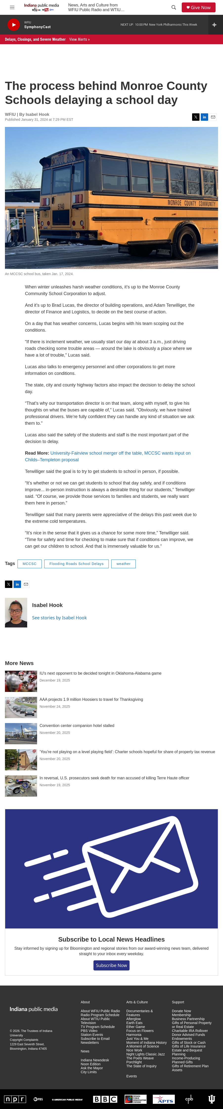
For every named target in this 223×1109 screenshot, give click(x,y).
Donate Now (181, 1011)
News (85, 1051)
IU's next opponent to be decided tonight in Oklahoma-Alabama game (100, 673)
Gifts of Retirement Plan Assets (190, 1068)
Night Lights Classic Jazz (145, 1054)
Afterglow (133, 1019)
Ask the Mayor (92, 1068)
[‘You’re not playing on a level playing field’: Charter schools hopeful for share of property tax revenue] (21, 759)
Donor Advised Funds (188, 1035)
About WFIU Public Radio (100, 1011)
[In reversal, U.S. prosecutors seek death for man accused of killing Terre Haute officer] (21, 786)
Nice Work (134, 1050)
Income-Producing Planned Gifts (186, 1060)
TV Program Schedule (98, 1027)
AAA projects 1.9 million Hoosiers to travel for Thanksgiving (91, 699)
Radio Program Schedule (100, 1015)
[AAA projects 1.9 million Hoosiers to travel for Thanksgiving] (21, 707)
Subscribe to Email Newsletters (95, 1041)
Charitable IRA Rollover (190, 1031)
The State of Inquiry (141, 1066)
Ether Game (135, 1027)
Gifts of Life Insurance (189, 1046)
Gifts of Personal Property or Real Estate (192, 1025)
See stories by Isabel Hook (59, 618)
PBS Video (89, 1031)
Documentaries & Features (139, 1013)
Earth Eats (134, 1023)
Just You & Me (137, 1039)
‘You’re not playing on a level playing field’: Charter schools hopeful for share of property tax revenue (127, 752)
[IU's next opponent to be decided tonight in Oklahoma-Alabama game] (21, 681)
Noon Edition (91, 1064)
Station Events (92, 1035)
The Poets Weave (140, 1058)
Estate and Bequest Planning (187, 1052)
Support (178, 1002)
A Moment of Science (142, 1046)
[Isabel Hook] (16, 612)
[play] (14, 25)
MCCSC (30, 564)
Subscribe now (111, 965)
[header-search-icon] (173, 7)
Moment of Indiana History (146, 1043)
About (85, 1002)
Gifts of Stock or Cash (189, 1043)
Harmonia (133, 1035)
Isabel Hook (47, 605)
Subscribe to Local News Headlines (111, 939)
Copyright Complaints (24, 1040)
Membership (181, 1015)
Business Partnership (188, 1019)
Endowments (182, 1039)
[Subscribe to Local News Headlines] (111, 869)
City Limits (89, 1072)
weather (123, 564)
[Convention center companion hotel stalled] (21, 733)
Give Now (201, 7)
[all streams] (215, 25)
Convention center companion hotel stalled (77, 726)
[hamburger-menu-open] (12, 7)
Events (131, 1076)
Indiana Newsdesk (95, 1060)
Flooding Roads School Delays (76, 564)
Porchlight (134, 1062)
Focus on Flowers (140, 1031)
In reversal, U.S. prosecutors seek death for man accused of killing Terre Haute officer (114, 778)
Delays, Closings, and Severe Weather (47, 39)
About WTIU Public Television (95, 1021)
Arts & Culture (137, 1002)
